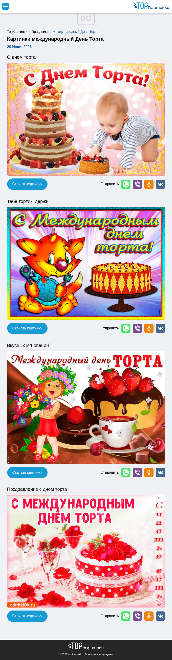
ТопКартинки (17, 32)
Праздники (39, 32)
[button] (125, 184)
